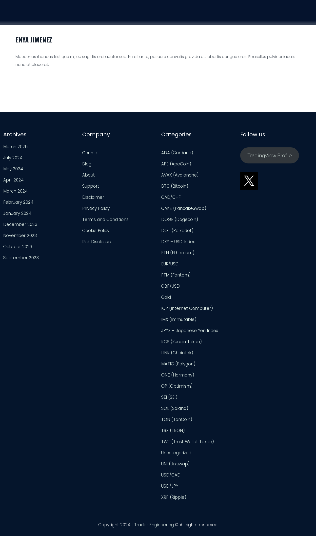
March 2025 (15, 147)
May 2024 (13, 169)
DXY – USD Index (178, 242)
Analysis (247, 16)
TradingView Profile (269, 156)
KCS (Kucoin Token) (181, 342)
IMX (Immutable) (179, 319)
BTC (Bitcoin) (174, 186)
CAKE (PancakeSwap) (183, 208)
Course (219, 16)
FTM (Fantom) (176, 275)
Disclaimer (93, 197)
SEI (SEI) (169, 397)
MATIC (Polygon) (178, 364)
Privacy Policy (96, 208)
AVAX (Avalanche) (180, 175)
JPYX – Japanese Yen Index (189, 331)
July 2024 (12, 158)
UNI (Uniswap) (175, 464)
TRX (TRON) (173, 431)
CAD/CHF (171, 197)
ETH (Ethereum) (178, 253)
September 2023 (21, 258)
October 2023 (17, 247)
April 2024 (13, 180)
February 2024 (18, 202)
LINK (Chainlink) (177, 353)
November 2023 (20, 235)
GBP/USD (170, 286)
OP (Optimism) (177, 386)
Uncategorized (176, 453)
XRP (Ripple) (173, 497)
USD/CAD (170, 475)
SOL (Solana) (174, 408)
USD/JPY (169, 486)
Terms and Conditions (105, 219)
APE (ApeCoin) (176, 164)
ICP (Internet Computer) (187, 308)
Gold (166, 297)
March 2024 (15, 191)
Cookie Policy (95, 231)
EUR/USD (169, 264)
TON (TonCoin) (176, 419)
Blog (86, 164)
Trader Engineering (154, 526)
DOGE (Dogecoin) (179, 219)
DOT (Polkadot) (177, 231)
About (88, 175)
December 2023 (20, 224)
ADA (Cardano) (177, 153)
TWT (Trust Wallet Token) (187, 442)
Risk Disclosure (97, 242)
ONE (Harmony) (177, 375)
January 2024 (17, 213)
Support (277, 17)
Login (304, 18)
